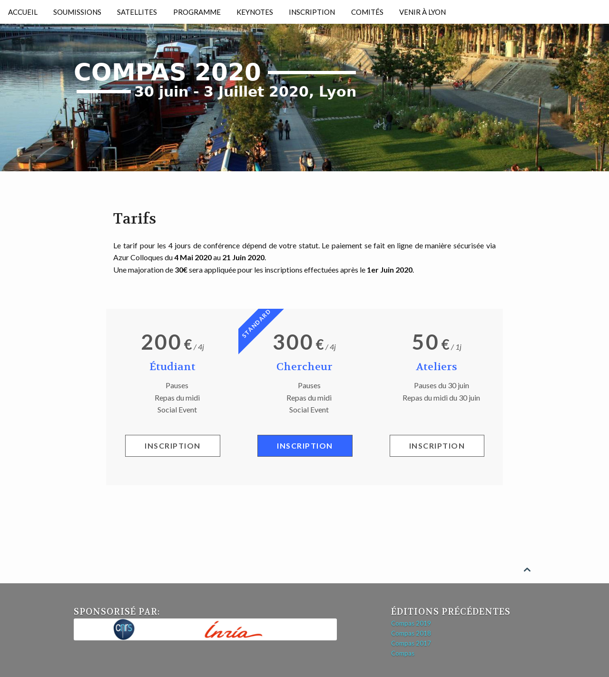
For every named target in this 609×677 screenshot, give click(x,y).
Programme (197, 12)
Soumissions (77, 12)
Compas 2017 (411, 643)
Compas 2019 (411, 623)
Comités (367, 12)
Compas (402, 653)
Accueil (23, 12)
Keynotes (254, 12)
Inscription (312, 12)
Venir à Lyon (422, 12)
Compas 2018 (411, 633)
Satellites (137, 12)
